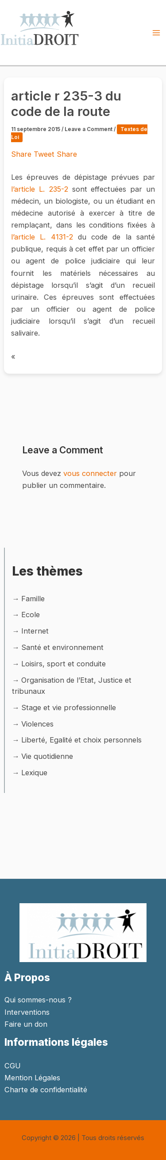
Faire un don (25, 1024)
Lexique (34, 772)
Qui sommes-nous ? (38, 999)
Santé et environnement (62, 647)
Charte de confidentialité (45, 1089)
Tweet (45, 154)
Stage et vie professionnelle (68, 707)
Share (22, 154)
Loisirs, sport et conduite (63, 663)
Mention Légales (32, 1077)
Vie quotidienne (47, 756)
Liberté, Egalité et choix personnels (81, 739)
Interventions (27, 1012)
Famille (33, 598)
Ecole (30, 614)
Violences (37, 723)
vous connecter (90, 473)
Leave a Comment (88, 129)
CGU (12, 1065)
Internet (35, 630)
